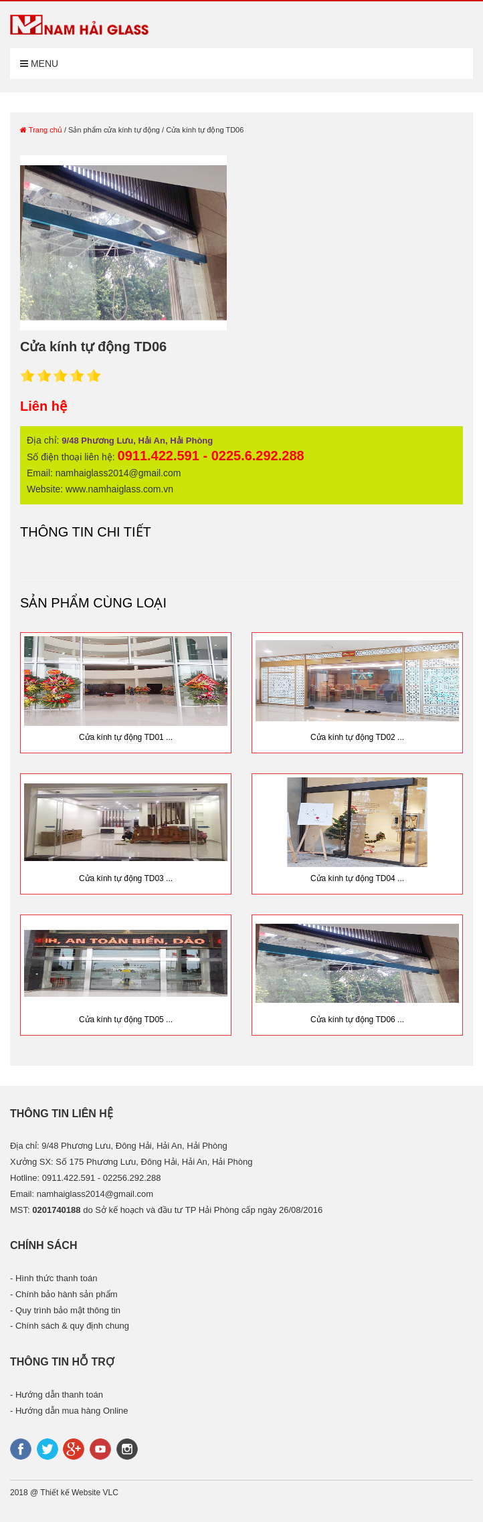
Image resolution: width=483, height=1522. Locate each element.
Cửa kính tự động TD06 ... (357, 1019)
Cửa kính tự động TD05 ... (126, 1019)
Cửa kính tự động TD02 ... (357, 737)
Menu (39, 63)
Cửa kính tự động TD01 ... (126, 737)
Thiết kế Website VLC (79, 1492)
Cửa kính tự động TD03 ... (126, 878)
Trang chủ (41, 130)
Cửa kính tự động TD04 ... (357, 878)
